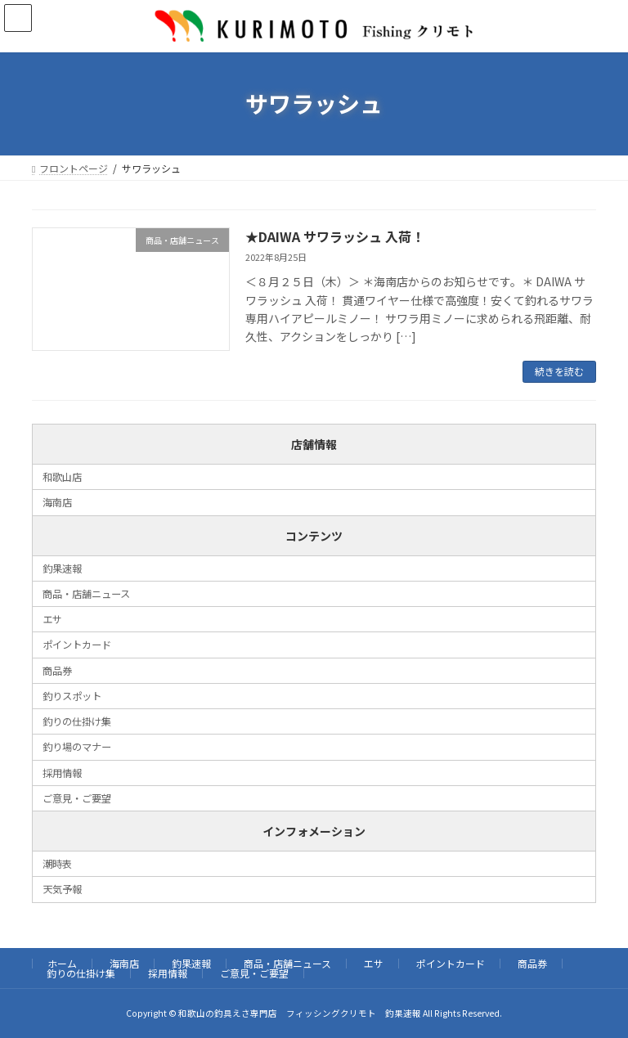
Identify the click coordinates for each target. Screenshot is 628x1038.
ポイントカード (77, 644)
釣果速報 (62, 567)
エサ (52, 619)
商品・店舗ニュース (86, 593)
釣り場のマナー (77, 746)
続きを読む (559, 371)
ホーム (62, 963)
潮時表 (57, 863)
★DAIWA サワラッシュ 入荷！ (334, 236)
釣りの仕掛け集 (77, 721)
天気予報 (62, 889)
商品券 (57, 670)
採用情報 (62, 772)
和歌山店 (62, 477)
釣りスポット (72, 696)
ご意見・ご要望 (77, 798)
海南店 (57, 502)
